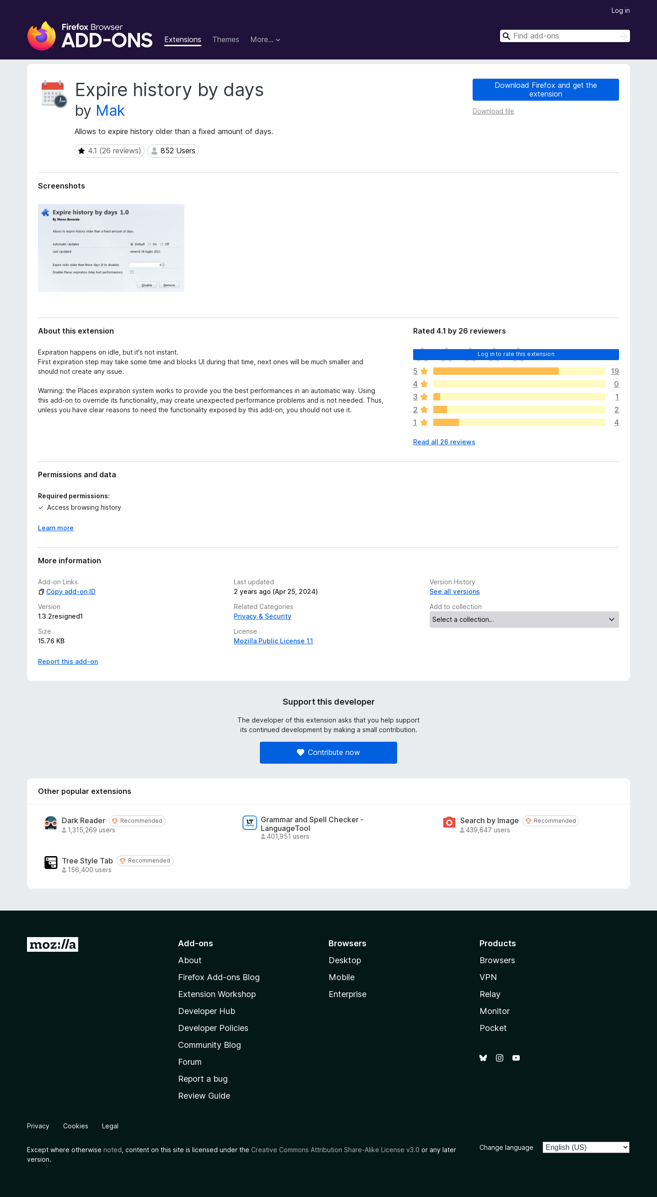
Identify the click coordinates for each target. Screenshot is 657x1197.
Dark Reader (83, 820)
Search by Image (489, 820)
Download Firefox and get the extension (546, 89)
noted (112, 1150)
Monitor (494, 1011)
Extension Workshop (217, 994)
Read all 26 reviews (444, 442)
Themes (225, 39)
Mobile (341, 977)
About (190, 960)
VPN (488, 977)
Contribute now (328, 752)
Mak (110, 110)
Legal (110, 1126)
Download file (493, 111)
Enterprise (347, 994)
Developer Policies (213, 1028)
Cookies (75, 1126)
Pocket (493, 1028)
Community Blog (209, 1045)
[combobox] (565, 36)
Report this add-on (68, 661)
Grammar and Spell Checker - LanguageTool (312, 824)
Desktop (344, 960)
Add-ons (195, 943)
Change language (506, 1147)
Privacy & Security (262, 616)
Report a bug (203, 1079)
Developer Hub (206, 1011)
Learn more (56, 528)
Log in (621, 10)
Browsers (497, 960)
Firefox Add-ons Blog (219, 977)
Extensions (182, 39)
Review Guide (204, 1095)
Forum (190, 1062)
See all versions (455, 591)
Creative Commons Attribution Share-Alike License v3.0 (335, 1150)
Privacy (38, 1126)
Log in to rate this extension (516, 353)
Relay (490, 994)
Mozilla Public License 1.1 (273, 641)
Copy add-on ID (67, 591)
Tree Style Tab (87, 861)
